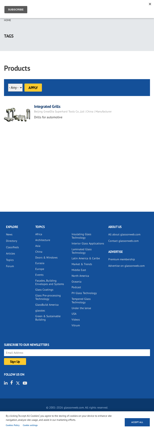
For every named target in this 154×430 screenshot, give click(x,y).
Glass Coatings (44, 289)
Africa (38, 234)
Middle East (79, 270)
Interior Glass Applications (88, 243)
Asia (37, 246)
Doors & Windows (46, 257)
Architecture (42, 240)
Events (39, 275)
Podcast (76, 287)
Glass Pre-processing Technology (48, 297)
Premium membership (121, 259)
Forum (10, 266)
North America (80, 276)
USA (74, 314)
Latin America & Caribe (86, 258)
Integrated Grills (47, 106)
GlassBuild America (47, 304)
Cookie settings (30, 425)
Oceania (76, 281)
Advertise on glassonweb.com (126, 266)
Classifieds (12, 247)
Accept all (137, 422)
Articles (10, 253)
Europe (39, 269)
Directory (11, 241)
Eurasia (39, 263)
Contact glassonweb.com (123, 241)
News (9, 234)
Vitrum (76, 325)
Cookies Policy (12, 425)
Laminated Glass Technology (82, 250)
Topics (10, 260)
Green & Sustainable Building (48, 317)
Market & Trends (82, 264)
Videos (76, 319)
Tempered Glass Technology (81, 300)
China (38, 251)
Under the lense (81, 308)
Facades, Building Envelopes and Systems (49, 282)
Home (7, 20)
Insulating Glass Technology (81, 235)
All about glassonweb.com (124, 234)
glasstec (40, 310)
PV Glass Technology (84, 293)
